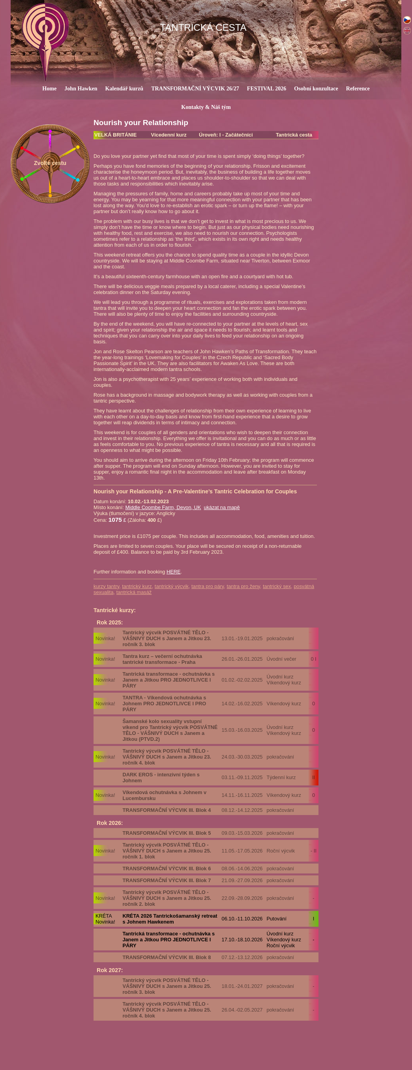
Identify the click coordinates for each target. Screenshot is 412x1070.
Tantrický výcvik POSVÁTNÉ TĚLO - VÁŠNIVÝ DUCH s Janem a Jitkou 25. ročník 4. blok (166, 1010)
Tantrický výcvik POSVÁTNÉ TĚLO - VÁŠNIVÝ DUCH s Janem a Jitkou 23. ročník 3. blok (166, 638)
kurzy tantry (106, 586)
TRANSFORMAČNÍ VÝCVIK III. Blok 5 (166, 833)
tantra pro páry (207, 586)
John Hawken (80, 88)
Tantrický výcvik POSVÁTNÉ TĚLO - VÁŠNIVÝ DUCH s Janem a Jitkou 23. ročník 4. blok (166, 757)
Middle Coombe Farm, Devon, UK (163, 507)
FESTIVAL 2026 (267, 88)
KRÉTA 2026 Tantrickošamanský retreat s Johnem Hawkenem (169, 919)
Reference (358, 88)
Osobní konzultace (316, 88)
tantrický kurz (137, 586)
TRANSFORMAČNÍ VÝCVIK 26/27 (195, 88)
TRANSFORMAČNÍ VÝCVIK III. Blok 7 (166, 880)
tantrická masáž (134, 592)
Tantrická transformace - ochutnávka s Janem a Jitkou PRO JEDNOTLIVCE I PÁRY (168, 680)
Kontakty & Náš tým (206, 107)
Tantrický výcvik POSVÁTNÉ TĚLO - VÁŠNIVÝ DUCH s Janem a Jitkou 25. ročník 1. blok (166, 851)
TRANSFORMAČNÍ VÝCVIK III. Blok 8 (166, 957)
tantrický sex (277, 586)
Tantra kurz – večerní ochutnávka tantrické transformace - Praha (162, 659)
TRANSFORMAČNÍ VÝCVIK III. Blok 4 (166, 810)
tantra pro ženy (243, 586)
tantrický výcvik (172, 586)
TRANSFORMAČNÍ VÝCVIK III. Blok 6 (166, 868)
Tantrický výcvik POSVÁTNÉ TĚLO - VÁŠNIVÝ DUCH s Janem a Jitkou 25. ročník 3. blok (166, 986)
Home (49, 88)
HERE (174, 572)
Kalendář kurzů (124, 88)
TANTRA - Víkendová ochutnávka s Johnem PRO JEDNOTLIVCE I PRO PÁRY (164, 703)
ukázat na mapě (222, 507)
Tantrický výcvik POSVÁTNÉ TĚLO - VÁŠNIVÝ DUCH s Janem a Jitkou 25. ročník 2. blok (166, 898)
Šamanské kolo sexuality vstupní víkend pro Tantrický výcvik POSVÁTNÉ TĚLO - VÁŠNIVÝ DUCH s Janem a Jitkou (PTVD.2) (169, 730)
